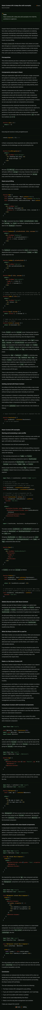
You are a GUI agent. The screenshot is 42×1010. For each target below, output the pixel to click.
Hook (14, 405)
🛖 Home (17, 1007)
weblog (25, 1007)
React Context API (9, 43)
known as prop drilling (15, 334)
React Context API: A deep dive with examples (16, 16)
